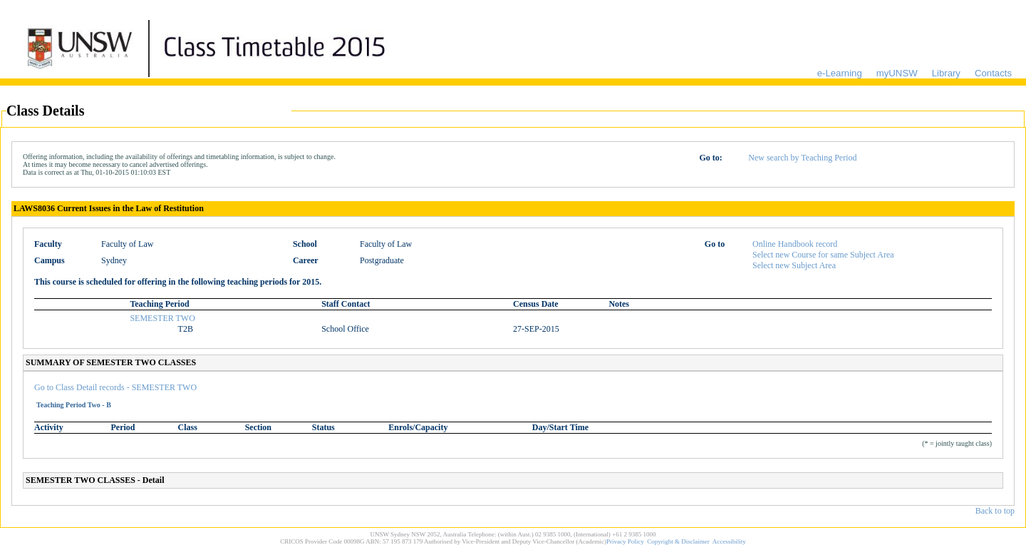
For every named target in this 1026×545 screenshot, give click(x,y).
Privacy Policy (625, 541)
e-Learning (839, 73)
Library (946, 73)
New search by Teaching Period (802, 158)
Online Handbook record (794, 244)
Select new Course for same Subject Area (823, 255)
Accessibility (729, 541)
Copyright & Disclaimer (678, 541)
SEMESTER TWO (162, 318)
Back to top (995, 511)
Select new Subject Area (794, 265)
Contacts (993, 73)
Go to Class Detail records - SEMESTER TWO (115, 387)
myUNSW (897, 73)
